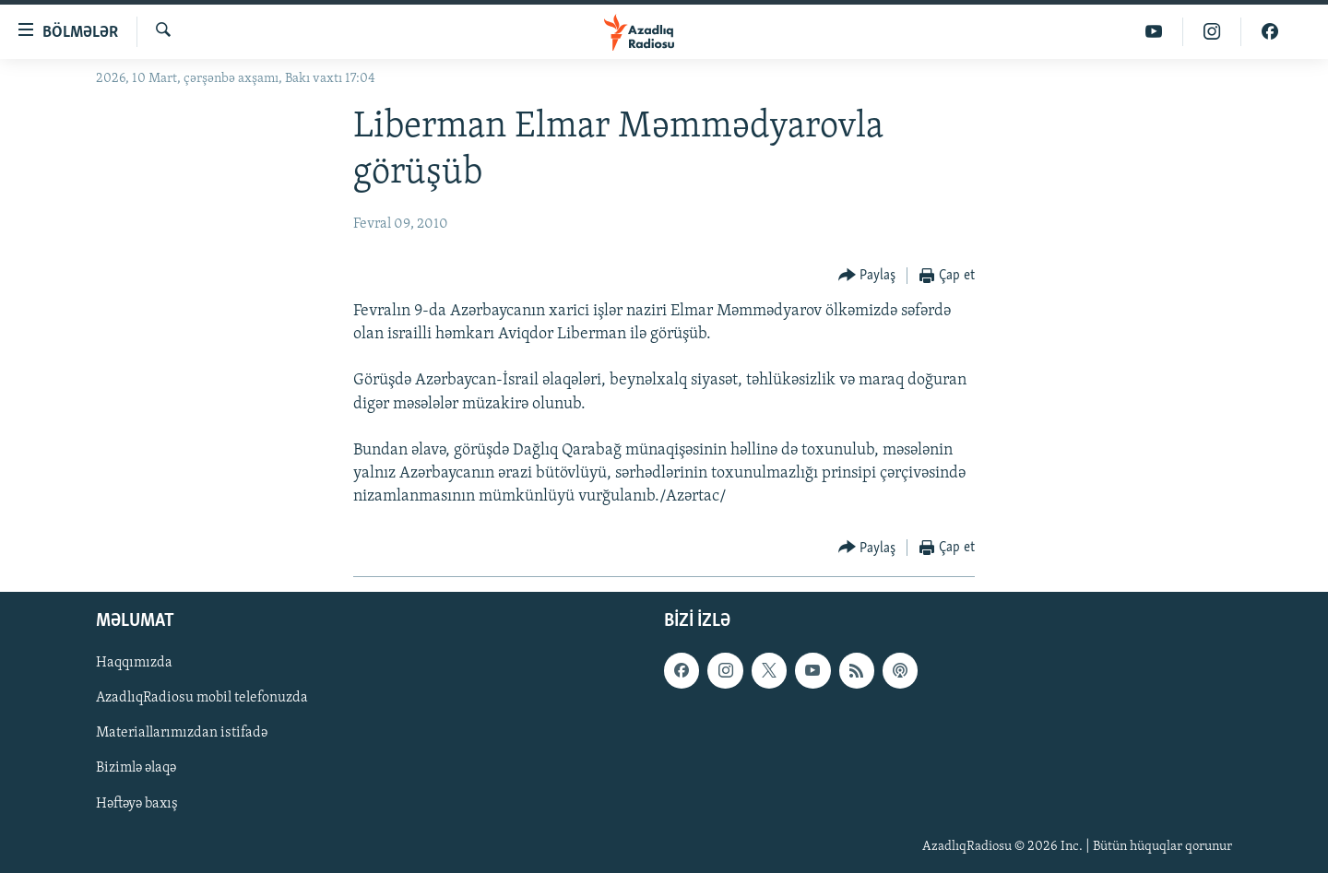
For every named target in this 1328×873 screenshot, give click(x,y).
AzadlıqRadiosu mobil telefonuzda (202, 697)
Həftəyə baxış (137, 803)
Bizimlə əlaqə (136, 768)
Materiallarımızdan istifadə (181, 733)
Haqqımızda (134, 662)
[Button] (867, 276)
